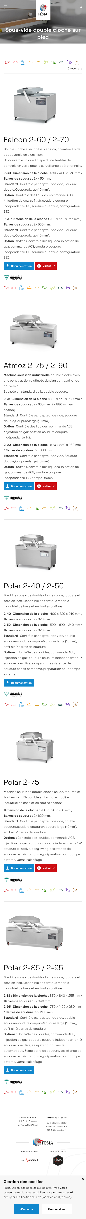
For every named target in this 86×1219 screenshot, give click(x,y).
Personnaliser (56, 1209)
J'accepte (26, 1209)
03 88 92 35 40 (58, 1117)
